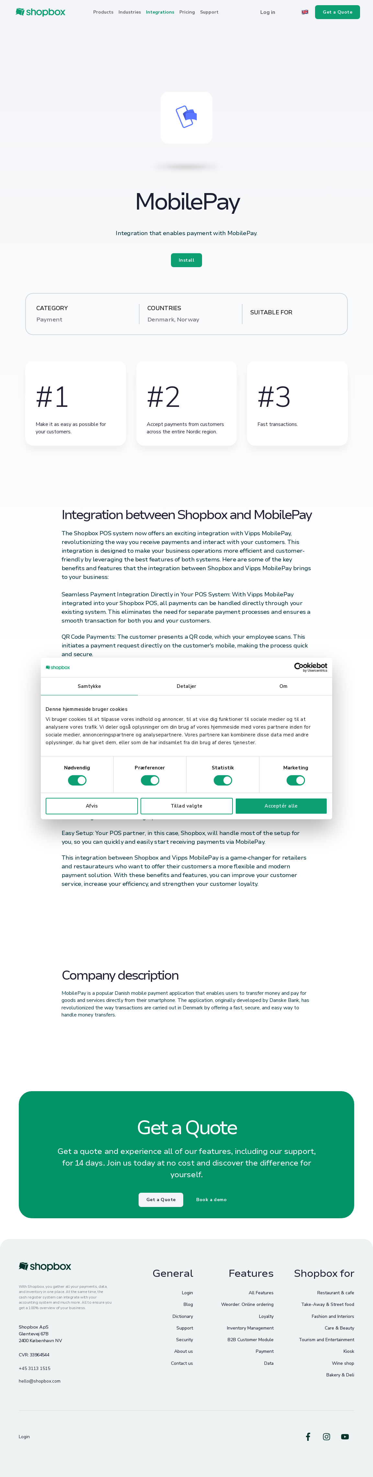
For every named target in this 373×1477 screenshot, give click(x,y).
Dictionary (183, 1316)
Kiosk (349, 1351)
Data (269, 1363)
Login (187, 1293)
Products (103, 12)
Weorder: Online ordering (247, 1304)
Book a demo (211, 1200)
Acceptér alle (281, 806)
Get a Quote (161, 1200)
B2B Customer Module (251, 1339)
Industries (130, 12)
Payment (265, 1351)
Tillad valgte (187, 806)
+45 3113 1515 (34, 1368)
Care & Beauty (339, 1328)
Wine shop (343, 1363)
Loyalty (266, 1316)
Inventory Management (250, 1328)
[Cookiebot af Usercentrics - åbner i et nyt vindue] (299, 667)
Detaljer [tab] (186, 686)
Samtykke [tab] (89, 686)
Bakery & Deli (340, 1375)
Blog (188, 1304)
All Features (261, 1293)
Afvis (92, 806)
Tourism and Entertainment (326, 1339)
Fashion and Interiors (333, 1316)
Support (209, 12)
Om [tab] (283, 686)
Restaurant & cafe (335, 1293)
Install (186, 260)
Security (184, 1339)
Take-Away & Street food (327, 1304)
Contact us (182, 1363)
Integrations (160, 12)
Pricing (187, 12)
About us (183, 1351)
